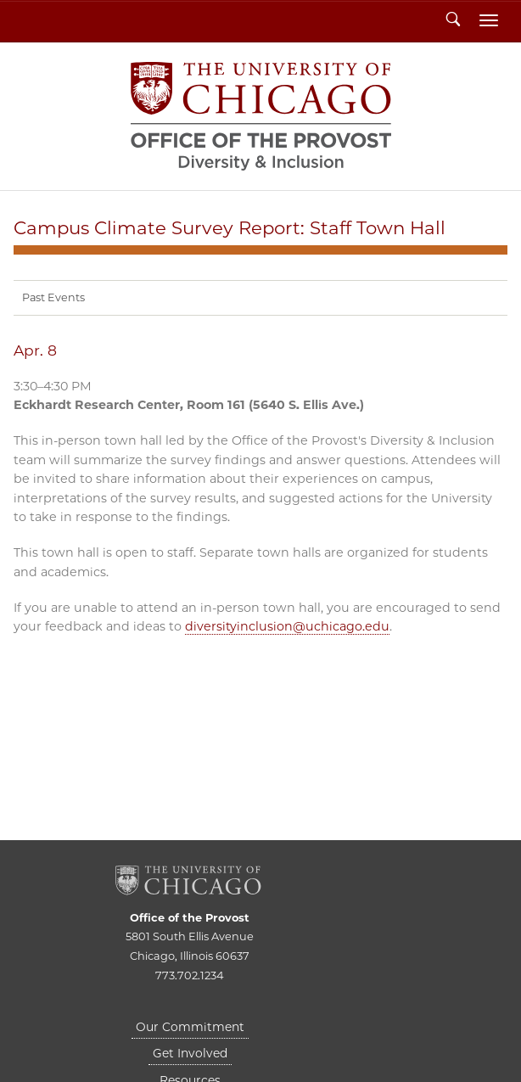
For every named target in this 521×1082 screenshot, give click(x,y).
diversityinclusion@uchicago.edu (287, 626)
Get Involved (190, 1053)
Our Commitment (190, 1027)
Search (453, 21)
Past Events (53, 297)
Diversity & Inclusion (261, 116)
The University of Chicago (190, 880)
